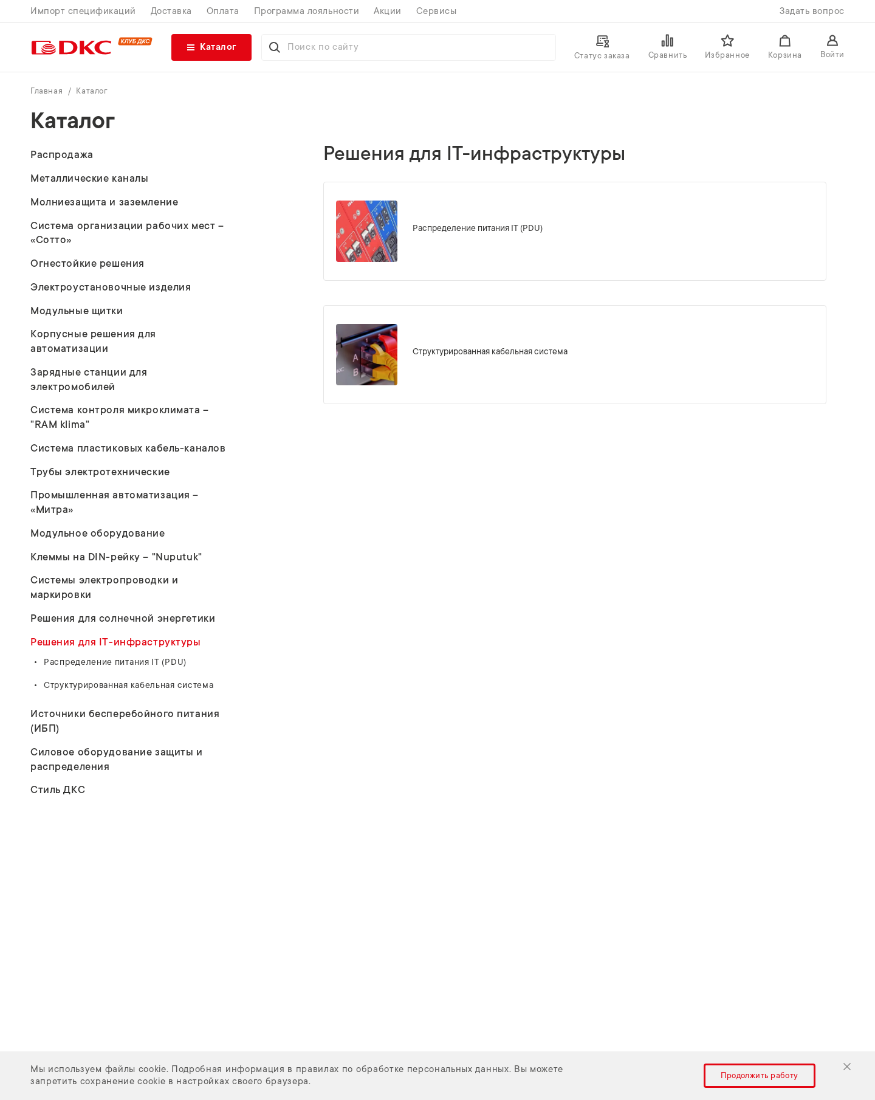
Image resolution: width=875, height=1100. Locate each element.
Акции (388, 11)
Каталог (92, 90)
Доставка (171, 11)
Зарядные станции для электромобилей (88, 379)
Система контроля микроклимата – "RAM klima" (119, 417)
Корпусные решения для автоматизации (93, 341)
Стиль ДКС (57, 790)
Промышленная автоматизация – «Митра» (114, 502)
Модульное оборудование (97, 533)
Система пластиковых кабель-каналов (127, 448)
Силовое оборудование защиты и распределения (116, 759)
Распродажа (62, 154)
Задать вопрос (812, 11)
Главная (47, 90)
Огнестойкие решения (87, 263)
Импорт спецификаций (83, 11)
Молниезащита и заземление (104, 202)
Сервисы (436, 11)
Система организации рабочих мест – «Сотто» (127, 233)
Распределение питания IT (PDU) (115, 662)
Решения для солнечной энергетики (122, 618)
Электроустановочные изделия (110, 287)
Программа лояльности (306, 11)
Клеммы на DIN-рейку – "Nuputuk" (116, 557)
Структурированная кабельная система (129, 685)
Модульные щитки (76, 311)
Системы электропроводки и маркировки (104, 587)
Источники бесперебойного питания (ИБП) (124, 721)
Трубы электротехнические (100, 472)
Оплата (223, 11)
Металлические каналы (89, 178)
